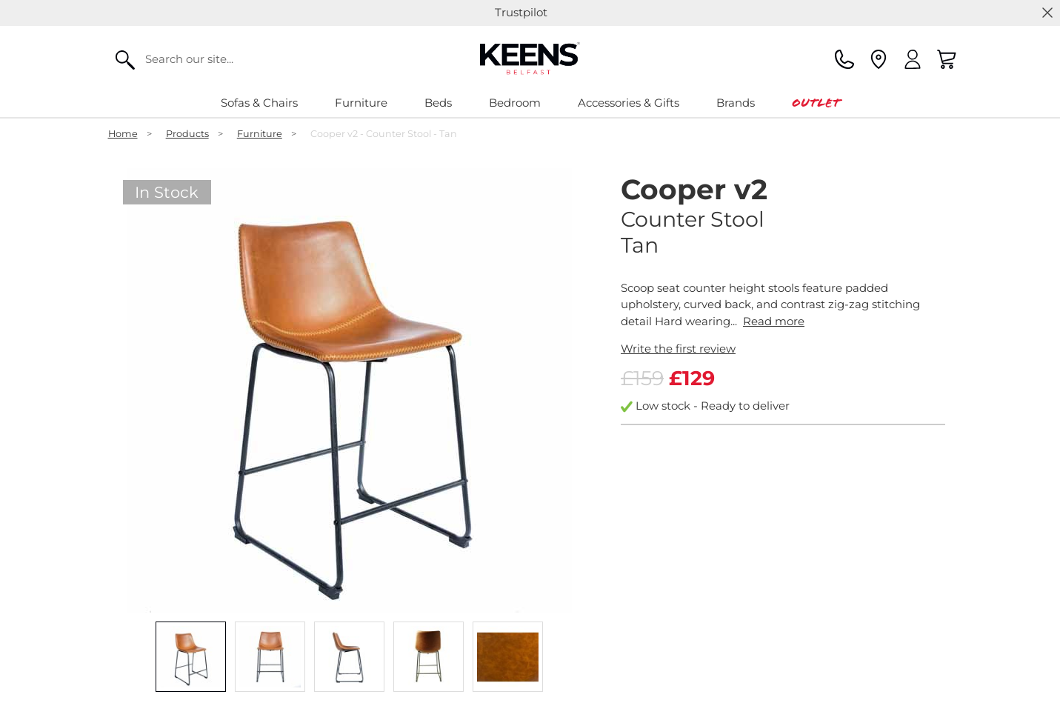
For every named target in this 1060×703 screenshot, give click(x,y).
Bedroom (515, 103)
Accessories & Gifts (628, 103)
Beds (438, 103)
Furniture (361, 103)
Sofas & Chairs (259, 103)
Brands (735, 103)
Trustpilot (521, 12)
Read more (773, 321)
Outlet (816, 102)
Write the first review (678, 348)
